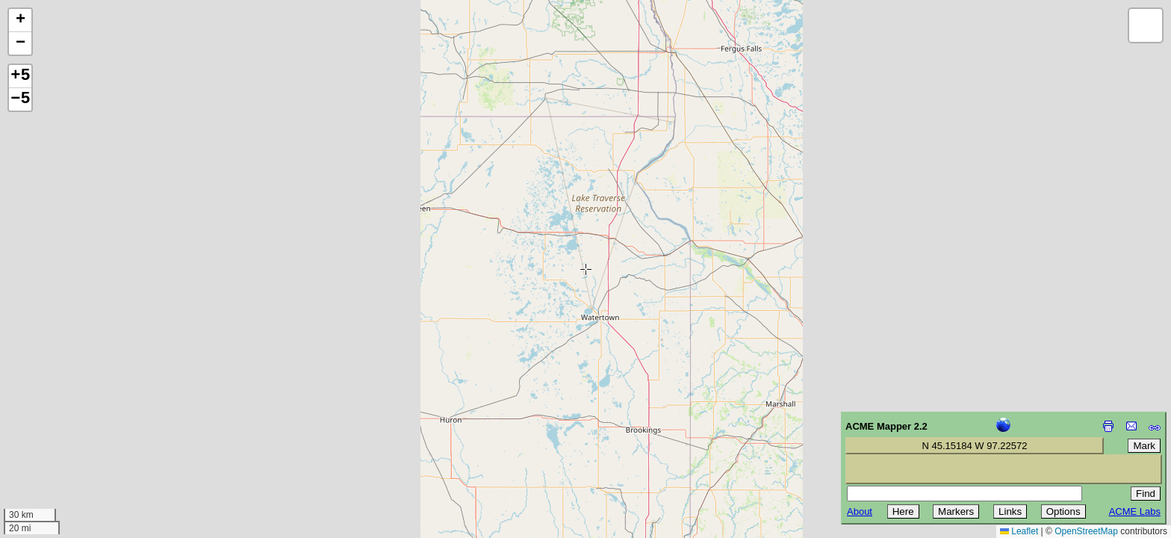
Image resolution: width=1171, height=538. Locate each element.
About (859, 511)
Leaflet (1019, 531)
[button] (20, 20)
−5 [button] (20, 99)
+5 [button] (20, 76)
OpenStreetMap (1086, 531)
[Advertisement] (79, 432)
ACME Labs (1135, 511)
